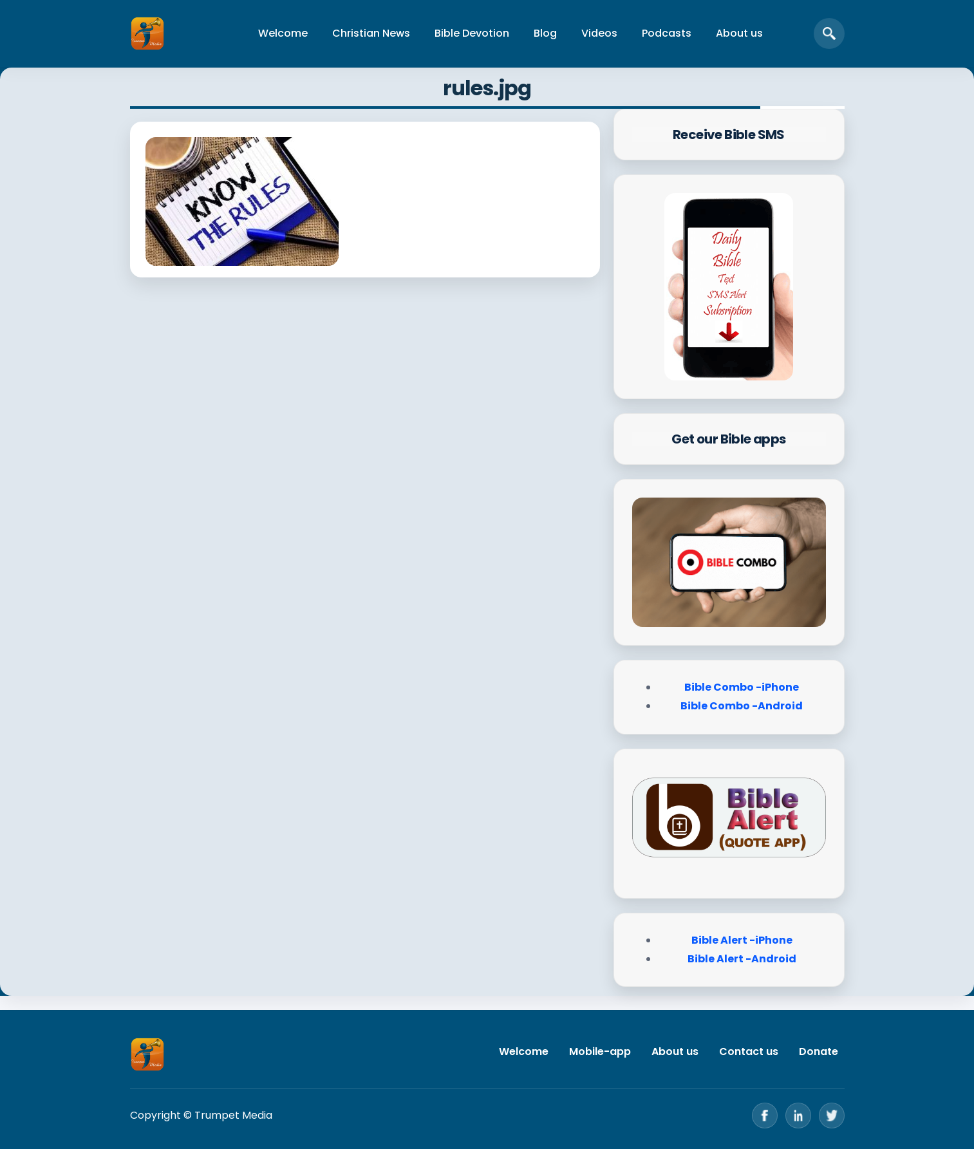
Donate (818, 1051)
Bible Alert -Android (742, 958)
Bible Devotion (472, 33)
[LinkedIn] (798, 1115)
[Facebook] (765, 1115)
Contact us (748, 1051)
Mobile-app (600, 1051)
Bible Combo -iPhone (741, 687)
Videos (599, 33)
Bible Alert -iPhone (741, 940)
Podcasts (666, 33)
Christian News (371, 33)
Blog (545, 33)
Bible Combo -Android (741, 705)
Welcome (283, 33)
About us (739, 33)
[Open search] (829, 33)
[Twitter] (832, 1115)
